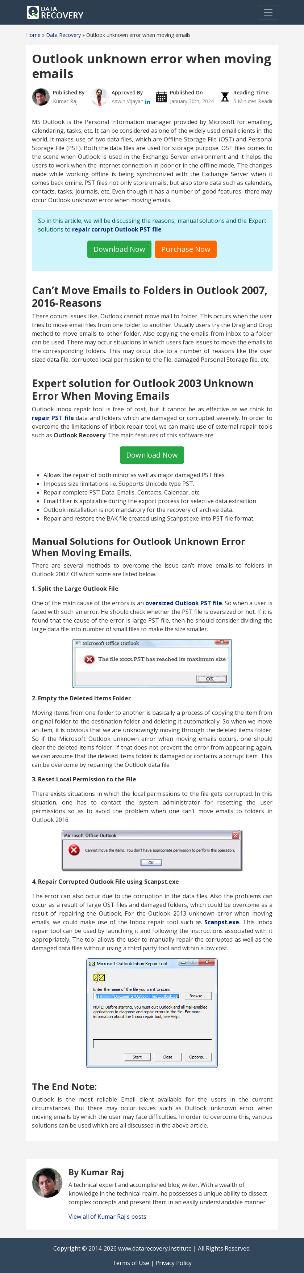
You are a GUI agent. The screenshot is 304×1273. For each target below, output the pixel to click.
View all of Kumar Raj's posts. (107, 1217)
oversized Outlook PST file (183, 603)
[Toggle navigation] (268, 12)
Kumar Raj (65, 101)
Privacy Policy (173, 1263)
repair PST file (53, 418)
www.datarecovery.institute (155, 1248)
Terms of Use (130, 1263)
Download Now (119, 249)
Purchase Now (186, 249)
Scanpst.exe (221, 922)
